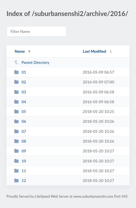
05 (20, 111)
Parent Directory (31, 62)
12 (20, 180)
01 (20, 72)
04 (20, 101)
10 (20, 161)
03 (20, 92)
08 (20, 141)
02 (20, 82)
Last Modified (94, 51)
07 (20, 131)
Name (20, 51)
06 (20, 121)
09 (20, 151)
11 (20, 170)
